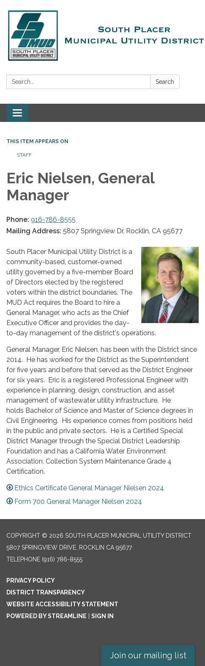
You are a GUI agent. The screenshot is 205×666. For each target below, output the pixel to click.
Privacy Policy (30, 580)
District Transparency (45, 592)
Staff (24, 155)
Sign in (102, 616)
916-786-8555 (53, 220)
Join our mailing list (148, 655)
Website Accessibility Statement (62, 604)
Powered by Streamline (46, 616)
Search (165, 81)
